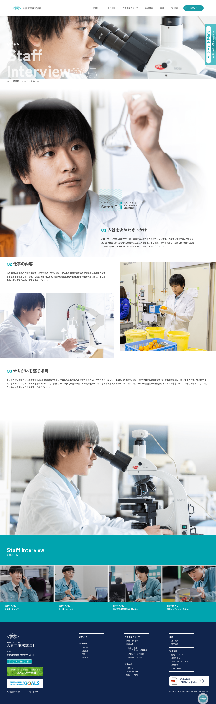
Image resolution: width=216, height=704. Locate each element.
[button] (111, 8)
